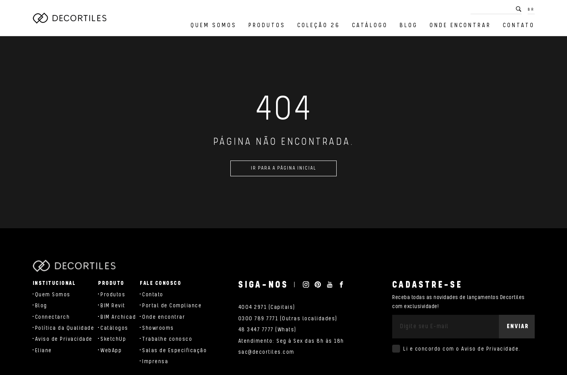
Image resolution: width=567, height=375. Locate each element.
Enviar (518, 326)
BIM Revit (112, 306)
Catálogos (114, 328)
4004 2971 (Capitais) (266, 307)
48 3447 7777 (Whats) (267, 330)
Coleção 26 (318, 25)
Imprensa (155, 361)
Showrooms (158, 328)
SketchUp (113, 339)
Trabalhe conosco (167, 339)
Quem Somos (214, 25)
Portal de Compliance (172, 306)
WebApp (111, 350)
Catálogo (370, 25)
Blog (409, 25)
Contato (519, 25)
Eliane (43, 350)
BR (531, 9)
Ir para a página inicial (283, 171)
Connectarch (52, 317)
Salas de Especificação (174, 350)
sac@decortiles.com (266, 352)
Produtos (266, 25)
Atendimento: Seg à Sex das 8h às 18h (291, 341)
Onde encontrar (460, 25)
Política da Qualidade (64, 328)
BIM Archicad (118, 317)
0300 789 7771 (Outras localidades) (287, 319)
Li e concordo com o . (462, 349)
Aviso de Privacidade (64, 339)
